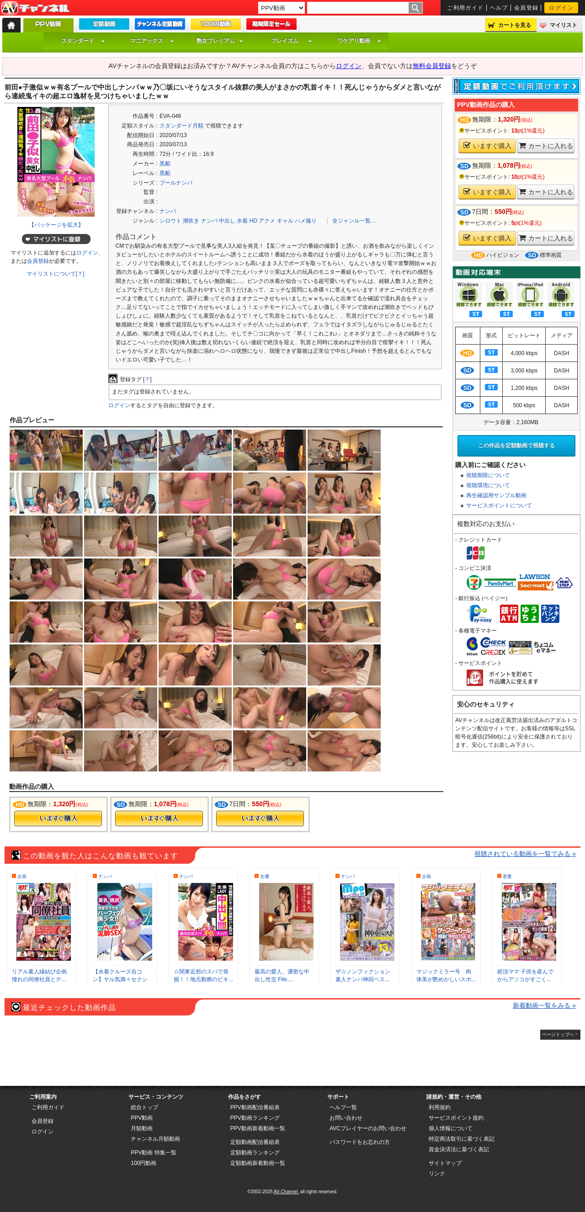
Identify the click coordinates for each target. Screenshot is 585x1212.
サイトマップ (445, 1163)
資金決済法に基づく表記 (459, 1149)
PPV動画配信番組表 (255, 1107)
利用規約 (440, 1107)
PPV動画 (142, 1118)
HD (253, 221)
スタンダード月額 (181, 125)
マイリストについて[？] (56, 274)
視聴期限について (488, 475)
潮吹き (191, 221)
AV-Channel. (286, 1191)
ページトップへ (558, 1034)
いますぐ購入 (487, 145)
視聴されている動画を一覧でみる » (525, 853)
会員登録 (526, 8)
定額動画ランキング (255, 1152)
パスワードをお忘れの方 (360, 1142)
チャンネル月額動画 (155, 1139)
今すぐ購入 (58, 818)
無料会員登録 (432, 65)
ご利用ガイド (465, 8)
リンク (437, 1173)
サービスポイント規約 (456, 1118)
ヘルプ (499, 8)
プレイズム (291, 40)
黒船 (165, 163)
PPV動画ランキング (255, 1118)
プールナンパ (176, 183)
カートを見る (514, 25)
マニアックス (152, 40)
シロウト (170, 221)
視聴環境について (488, 485)
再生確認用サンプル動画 (496, 495)
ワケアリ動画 (359, 40)
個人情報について (451, 1128)
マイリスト (563, 25)
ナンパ (168, 211)
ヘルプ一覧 (343, 1107)
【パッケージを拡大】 (56, 225)
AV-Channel (35, 8)
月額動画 (142, 1128)
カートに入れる (546, 145)
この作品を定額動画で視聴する (516, 445)
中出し (227, 221)
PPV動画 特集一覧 (153, 1152)
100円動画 (143, 1163)
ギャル (285, 221)
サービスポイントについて (499, 505)
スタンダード (83, 40)
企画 (22, 876)
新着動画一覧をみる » (544, 1005)
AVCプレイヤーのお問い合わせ (368, 1128)
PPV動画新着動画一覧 (257, 1128)
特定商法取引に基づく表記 (462, 1139)
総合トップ (144, 1107)
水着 (242, 221)
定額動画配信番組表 (255, 1142)
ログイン (561, 8)
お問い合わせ (346, 1118)
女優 (264, 876)
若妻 (507, 876)
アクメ (267, 221)
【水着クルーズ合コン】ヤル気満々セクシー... (120, 979)
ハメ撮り (306, 221)
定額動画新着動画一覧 (257, 1163)
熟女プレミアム (220, 40)
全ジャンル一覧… (354, 221)
